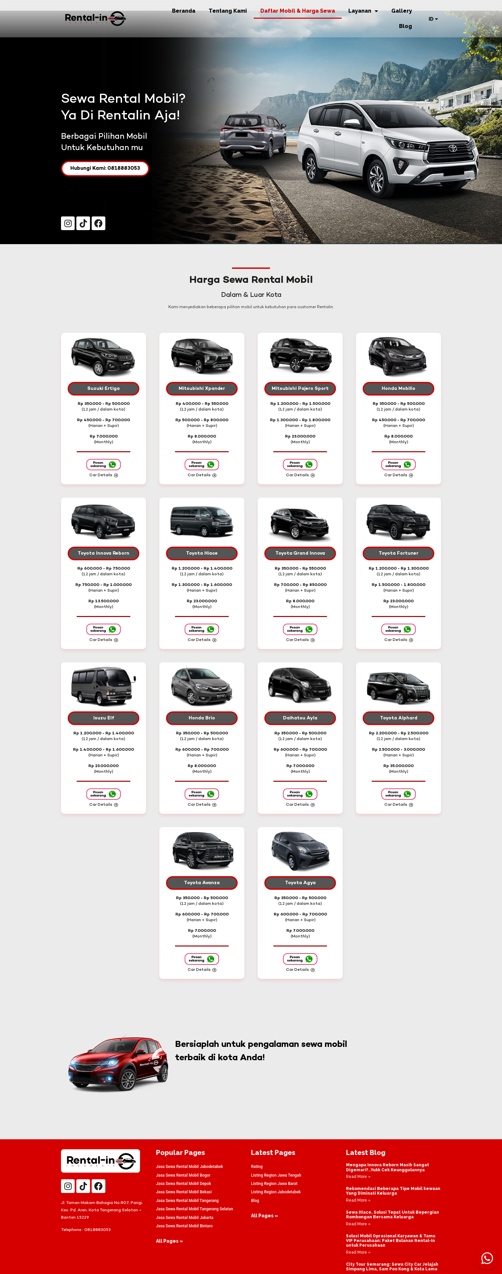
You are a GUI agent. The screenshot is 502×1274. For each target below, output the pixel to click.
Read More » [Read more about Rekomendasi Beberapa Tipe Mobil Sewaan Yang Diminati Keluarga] (358, 1200)
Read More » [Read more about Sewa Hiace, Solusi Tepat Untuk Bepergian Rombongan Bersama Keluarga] (358, 1224)
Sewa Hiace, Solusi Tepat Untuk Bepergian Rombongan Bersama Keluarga (392, 1214)
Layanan (363, 11)
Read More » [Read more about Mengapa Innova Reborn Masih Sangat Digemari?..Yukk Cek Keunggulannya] (358, 1176)
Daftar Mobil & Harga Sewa (297, 11)
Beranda (183, 11)
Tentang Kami (228, 11)
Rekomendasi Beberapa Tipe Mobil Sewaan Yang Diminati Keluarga (393, 1191)
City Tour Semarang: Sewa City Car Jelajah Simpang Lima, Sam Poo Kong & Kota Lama (392, 1266)
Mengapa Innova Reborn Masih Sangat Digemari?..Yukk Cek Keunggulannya (387, 1167)
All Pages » (169, 1241)
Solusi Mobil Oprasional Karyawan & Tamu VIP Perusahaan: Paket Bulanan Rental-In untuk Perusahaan (390, 1241)
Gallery (401, 11)
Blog (405, 26)
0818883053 (97, 1230)
